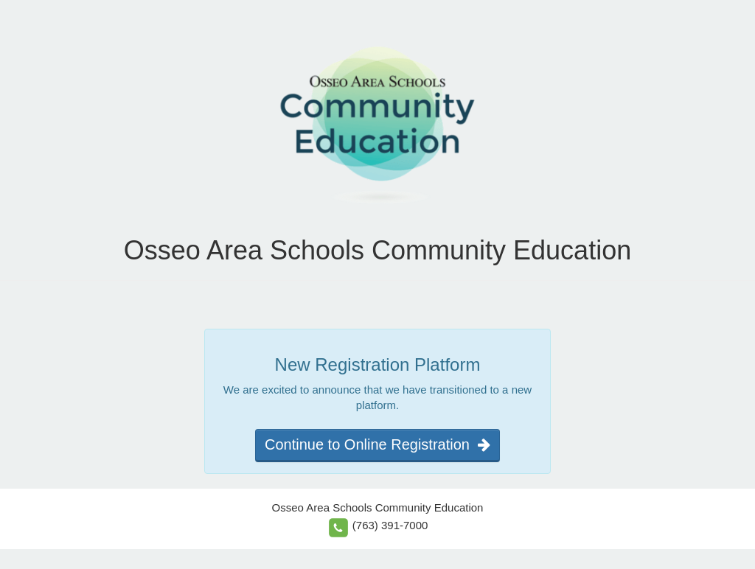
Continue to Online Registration (377, 444)
